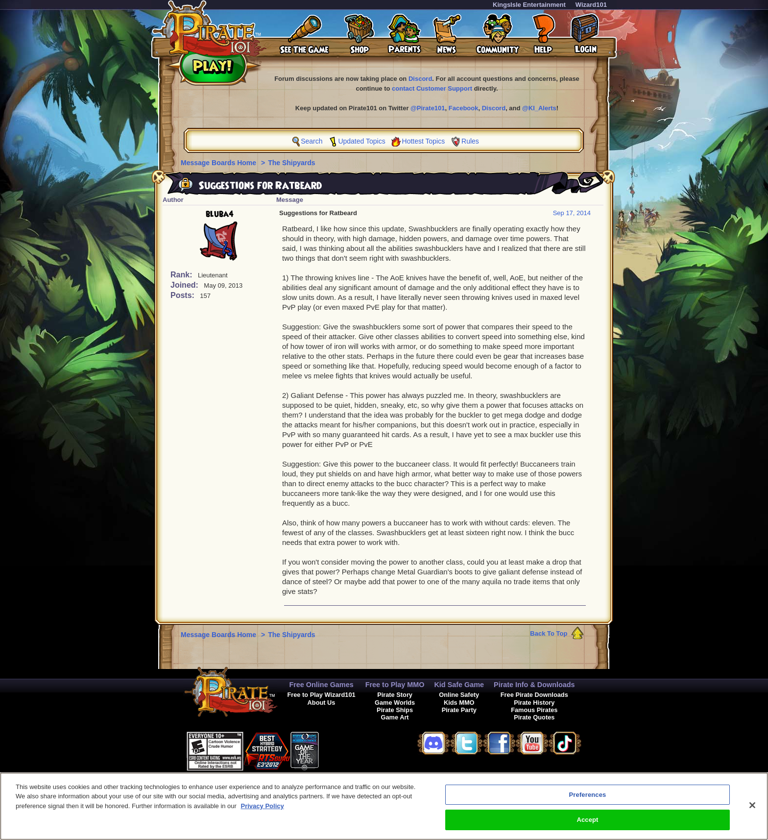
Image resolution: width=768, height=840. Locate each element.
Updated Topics (361, 141)
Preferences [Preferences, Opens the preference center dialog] (587, 798)
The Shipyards (291, 163)
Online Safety (459, 694)
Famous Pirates (534, 710)
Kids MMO (459, 702)
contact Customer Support (432, 88)
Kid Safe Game (459, 685)
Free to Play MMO (395, 685)
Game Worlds (395, 702)
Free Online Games (321, 685)
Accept (587, 824)
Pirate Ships (395, 710)
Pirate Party (459, 710)
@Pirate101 (427, 108)
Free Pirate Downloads (534, 694)
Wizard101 (591, 4)
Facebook (464, 108)
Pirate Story (394, 694)
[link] (343, 749)
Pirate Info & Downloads (534, 685)
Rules (470, 141)
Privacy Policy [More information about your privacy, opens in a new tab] (262, 810)
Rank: (182, 275)
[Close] (752, 809)
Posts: (183, 295)
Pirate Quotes (534, 717)
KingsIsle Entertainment (529, 4)
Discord (420, 78)
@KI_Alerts (539, 108)
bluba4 (220, 214)
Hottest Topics (423, 141)
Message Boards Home (219, 163)
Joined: (185, 285)
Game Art (395, 717)
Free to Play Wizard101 (321, 694)
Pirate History (534, 702)
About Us (322, 702)
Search (311, 141)
